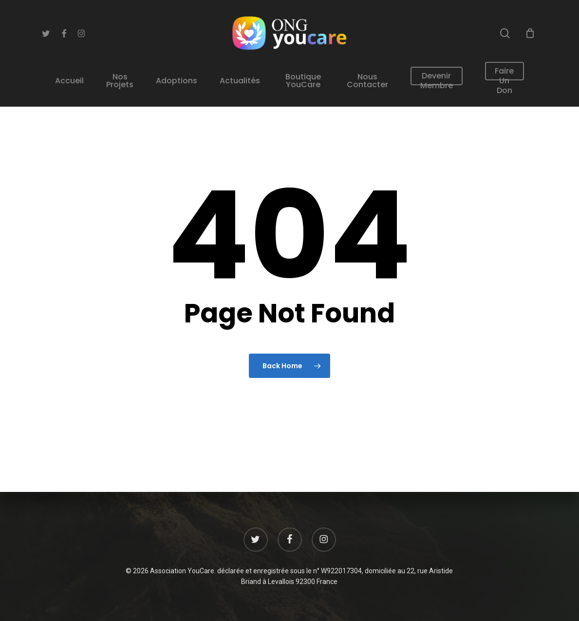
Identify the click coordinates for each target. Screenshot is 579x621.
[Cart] (529, 33)
